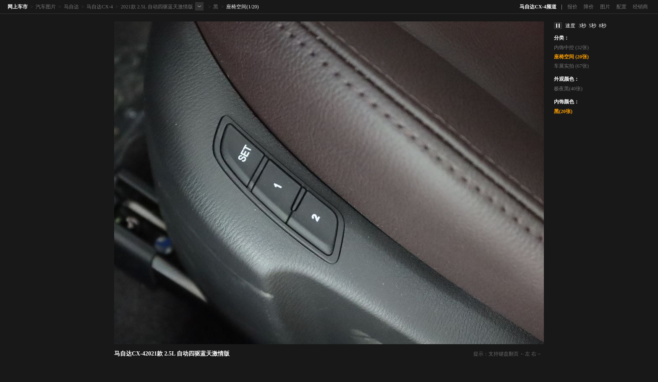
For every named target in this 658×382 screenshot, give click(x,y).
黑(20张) (563, 111)
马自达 (71, 7)
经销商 (640, 7)
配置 (621, 7)
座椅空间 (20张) (571, 57)
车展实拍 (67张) (571, 66)
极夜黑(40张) (568, 89)
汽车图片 (46, 7)
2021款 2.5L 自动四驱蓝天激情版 (157, 7)
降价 (589, 7)
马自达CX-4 (99, 7)
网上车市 (18, 7)
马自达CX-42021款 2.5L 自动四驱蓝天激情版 (172, 353)
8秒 (602, 26)
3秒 (582, 26)
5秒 (592, 26)
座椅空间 (236, 7)
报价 (572, 7)
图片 (605, 7)
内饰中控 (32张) (571, 47)
